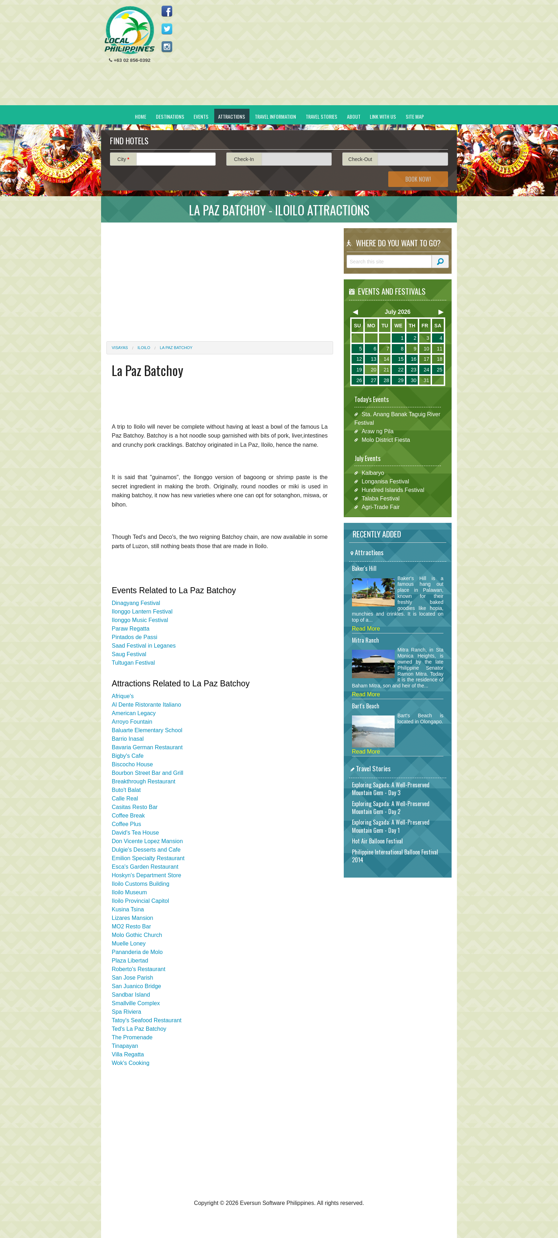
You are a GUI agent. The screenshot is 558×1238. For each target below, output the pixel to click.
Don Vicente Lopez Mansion (147, 841)
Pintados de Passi (134, 637)
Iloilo (144, 347)
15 (401, 359)
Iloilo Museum (129, 892)
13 (374, 359)
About (353, 116)
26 (359, 380)
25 (439, 370)
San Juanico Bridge (136, 986)
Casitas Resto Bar (135, 807)
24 (426, 370)
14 (386, 359)
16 (413, 359)
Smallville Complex (136, 1003)
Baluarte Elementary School (147, 730)
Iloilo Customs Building (140, 884)
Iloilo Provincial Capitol (140, 901)
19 (359, 370)
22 (401, 370)
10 (426, 349)
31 (426, 380)
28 (386, 380)
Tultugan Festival (133, 663)
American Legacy (134, 713)
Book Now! (418, 179)
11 (439, 349)
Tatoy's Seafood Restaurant (146, 1020)
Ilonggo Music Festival (140, 620)
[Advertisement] (322, 55)
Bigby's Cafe (127, 756)
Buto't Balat (126, 790)
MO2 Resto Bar (131, 926)
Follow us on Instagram (167, 46)
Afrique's (123, 696)
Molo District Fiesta (386, 440)
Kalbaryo (373, 473)
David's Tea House (135, 833)
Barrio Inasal (128, 739)
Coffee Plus (126, 824)
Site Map (415, 116)
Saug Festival (129, 654)
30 (413, 380)
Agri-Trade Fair (381, 507)
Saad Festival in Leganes (144, 646)
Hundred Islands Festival (393, 490)
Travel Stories (321, 116)
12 (359, 359)
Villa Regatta (128, 1054)
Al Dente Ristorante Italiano (146, 705)
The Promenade (132, 1037)
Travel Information (275, 116)
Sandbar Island (131, 995)
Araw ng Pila (378, 431)
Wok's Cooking (130, 1063)
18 (439, 359)
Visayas (120, 347)
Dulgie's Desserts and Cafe (146, 850)
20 (374, 370)
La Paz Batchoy (176, 347)
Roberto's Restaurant (138, 969)
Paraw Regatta (130, 629)
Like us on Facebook (167, 11)
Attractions (231, 116)
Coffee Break (128, 816)
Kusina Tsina (128, 909)
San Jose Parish (132, 978)
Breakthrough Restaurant (143, 781)
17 (426, 359)
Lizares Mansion (132, 918)
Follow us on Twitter (167, 28)
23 (413, 370)
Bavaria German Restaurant (147, 747)
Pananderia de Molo (137, 952)
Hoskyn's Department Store (146, 875)
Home (140, 116)
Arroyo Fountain (132, 722)
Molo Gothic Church (137, 935)
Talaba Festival (381, 498)
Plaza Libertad (130, 961)
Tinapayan (125, 1046)
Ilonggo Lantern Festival (142, 612)
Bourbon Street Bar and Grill (147, 773)
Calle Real (125, 798)
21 (386, 370)
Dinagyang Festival (136, 603)
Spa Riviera (126, 1012)
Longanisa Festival (385, 481)
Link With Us (383, 116)
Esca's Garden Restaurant (145, 867)
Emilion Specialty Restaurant (148, 858)
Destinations (170, 116)
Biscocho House (132, 764)
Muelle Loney (129, 943)
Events (201, 116)
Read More (366, 629)
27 (374, 380)
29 (401, 380)
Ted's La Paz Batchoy (139, 1029)
